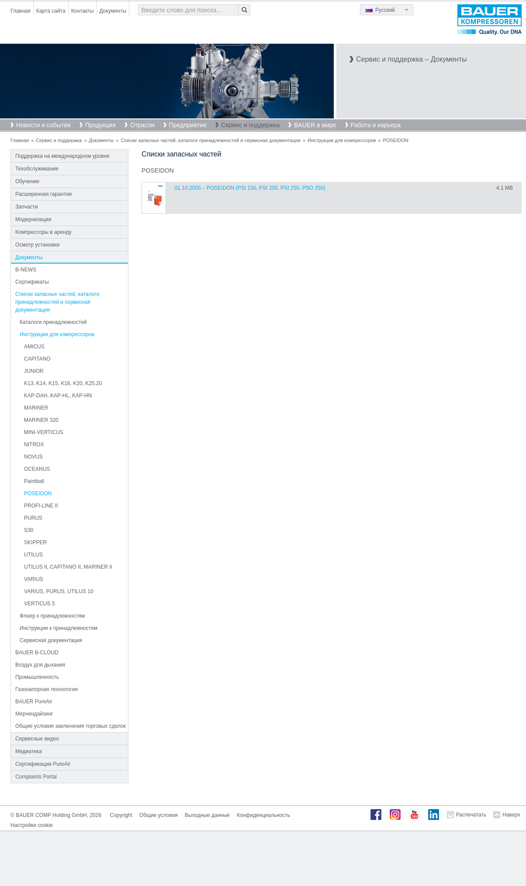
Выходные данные (207, 815)
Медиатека (28, 751)
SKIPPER (35, 542)
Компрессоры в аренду (43, 232)
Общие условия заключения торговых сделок (70, 726)
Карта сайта (51, 11)
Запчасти (26, 207)
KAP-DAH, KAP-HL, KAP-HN (58, 396)
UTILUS (33, 555)
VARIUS (33, 579)
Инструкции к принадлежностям (58, 628)
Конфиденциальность (263, 815)
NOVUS (33, 457)
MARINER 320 (41, 420)
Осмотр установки (37, 245)
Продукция (100, 125)
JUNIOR (34, 371)
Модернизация (33, 219)
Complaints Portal (36, 777)
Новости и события (43, 125)
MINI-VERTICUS (43, 432)
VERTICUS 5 (39, 604)
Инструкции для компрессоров (342, 140)
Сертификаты (32, 282)
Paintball (34, 481)
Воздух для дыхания (40, 665)
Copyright (121, 815)
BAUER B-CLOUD (37, 653)
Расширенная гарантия (43, 194)
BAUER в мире (315, 125)
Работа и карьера (376, 125)
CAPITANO (37, 359)
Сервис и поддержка (250, 125)
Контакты (82, 11)
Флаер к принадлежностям (52, 616)
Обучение (27, 181)
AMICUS (34, 347)
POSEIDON (38, 493)
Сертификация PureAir (42, 764)
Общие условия (158, 815)
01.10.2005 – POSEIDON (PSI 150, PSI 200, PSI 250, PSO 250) (250, 188)
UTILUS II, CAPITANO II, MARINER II (68, 567)
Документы (112, 11)
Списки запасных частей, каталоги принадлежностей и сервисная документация (211, 140)
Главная (20, 11)
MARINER (36, 408)
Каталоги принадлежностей (53, 322)
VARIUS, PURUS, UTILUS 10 (58, 591)
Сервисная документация (51, 640)
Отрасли (142, 125)
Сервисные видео (37, 739)
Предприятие (188, 125)
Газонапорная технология (46, 689)
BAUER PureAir (33, 701)
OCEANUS (37, 469)
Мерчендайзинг (34, 714)
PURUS (33, 518)
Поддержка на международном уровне (62, 156)
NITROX (34, 444)
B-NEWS (25, 270)
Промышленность (37, 677)
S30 (28, 530)
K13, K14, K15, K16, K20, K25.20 (63, 383)
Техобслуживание (37, 169)
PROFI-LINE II (41, 506)
